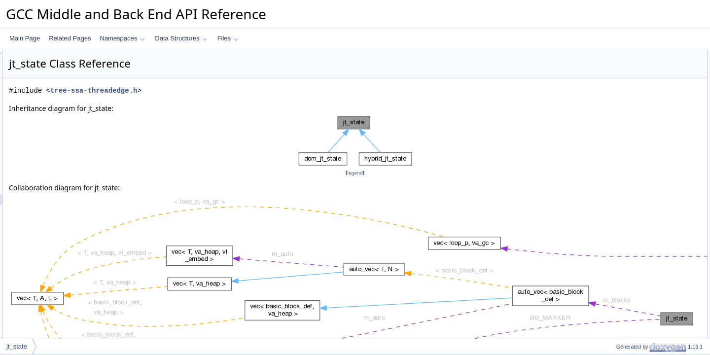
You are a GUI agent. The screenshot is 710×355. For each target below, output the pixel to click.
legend (356, 173)
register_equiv (626, 98)
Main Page (24, 38)
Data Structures (181, 38)
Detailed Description (626, 228)
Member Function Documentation (643, 260)
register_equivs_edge (636, 109)
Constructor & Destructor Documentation (653, 239)
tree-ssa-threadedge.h (217, 90)
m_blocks (620, 195)
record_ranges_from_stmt (641, 130)
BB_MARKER (626, 217)
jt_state (16, 346)
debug (616, 174)
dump (615, 163)
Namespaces (122, 38)
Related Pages (70, 38)
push (614, 76)
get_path (619, 141)
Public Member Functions (633, 54)
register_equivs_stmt (635, 119)
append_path (625, 152)
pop (613, 87)
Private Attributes (622, 184)
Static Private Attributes (630, 206)
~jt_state (619, 65)
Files (228, 38)
